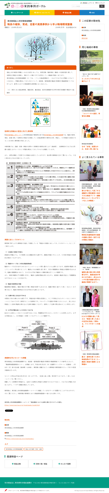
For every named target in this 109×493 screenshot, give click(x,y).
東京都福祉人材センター (14, 135)
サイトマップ (101, 3)
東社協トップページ (88, 3)
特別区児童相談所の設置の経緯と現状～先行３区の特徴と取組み (91, 237)
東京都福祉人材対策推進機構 (53, 135)
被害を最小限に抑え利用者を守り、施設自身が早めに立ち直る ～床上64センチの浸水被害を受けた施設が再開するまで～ (91, 277)
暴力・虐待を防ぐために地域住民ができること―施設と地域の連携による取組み (91, 360)
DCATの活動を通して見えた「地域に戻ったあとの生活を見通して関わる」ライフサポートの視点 (91, 321)
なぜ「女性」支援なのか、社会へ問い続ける (90, 147)
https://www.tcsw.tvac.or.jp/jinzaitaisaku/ (20, 439)
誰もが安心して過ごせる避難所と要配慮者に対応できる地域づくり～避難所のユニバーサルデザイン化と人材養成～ (91, 195)
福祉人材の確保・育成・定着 (34, 449)
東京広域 (84, 38)
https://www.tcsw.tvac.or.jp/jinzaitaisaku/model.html (22, 405)
